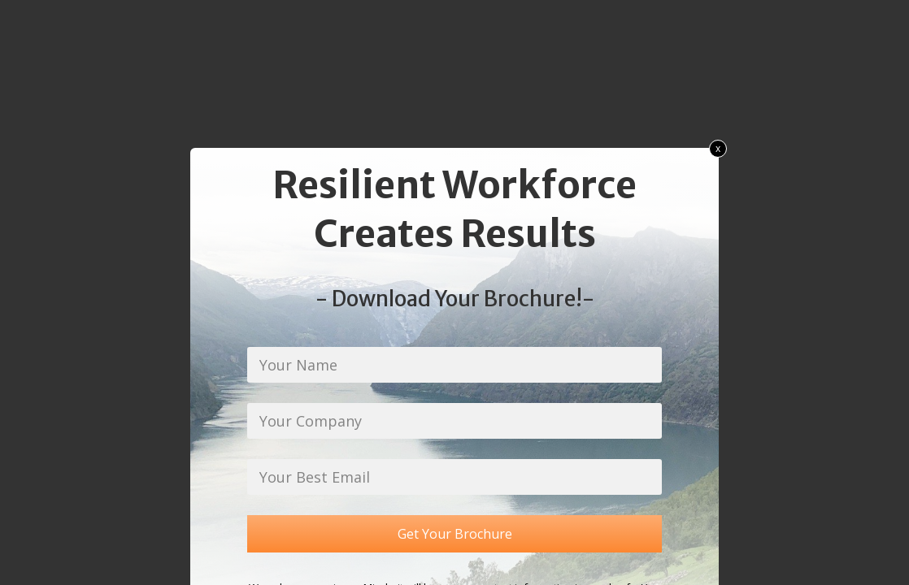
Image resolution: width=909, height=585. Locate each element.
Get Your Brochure (455, 534)
